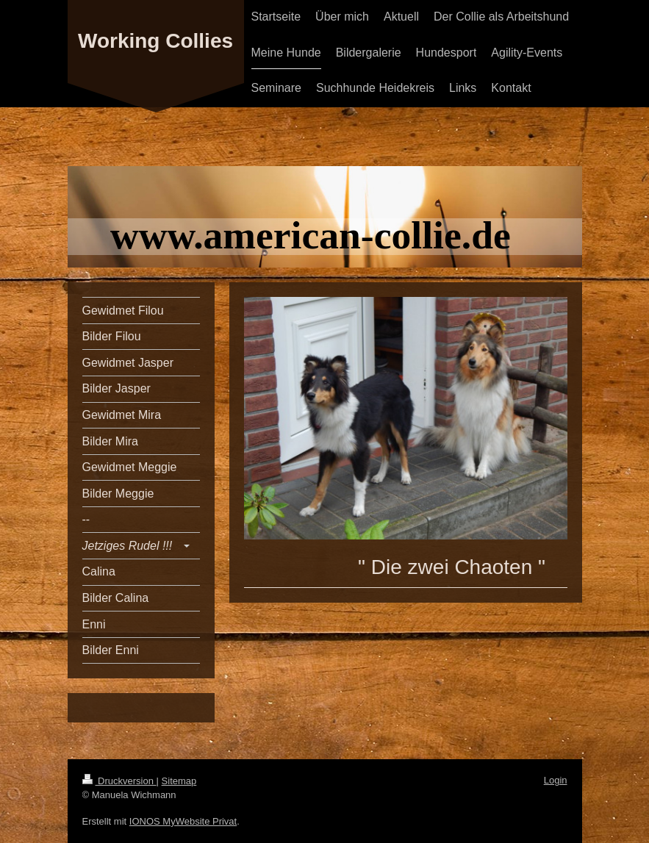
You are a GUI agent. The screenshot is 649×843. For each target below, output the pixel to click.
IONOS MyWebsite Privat (183, 821)
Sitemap (179, 780)
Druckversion (119, 780)
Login (555, 780)
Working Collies (155, 40)
